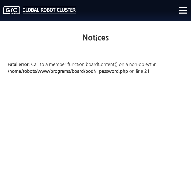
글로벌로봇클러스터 (40, 10)
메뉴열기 (183, 10)
